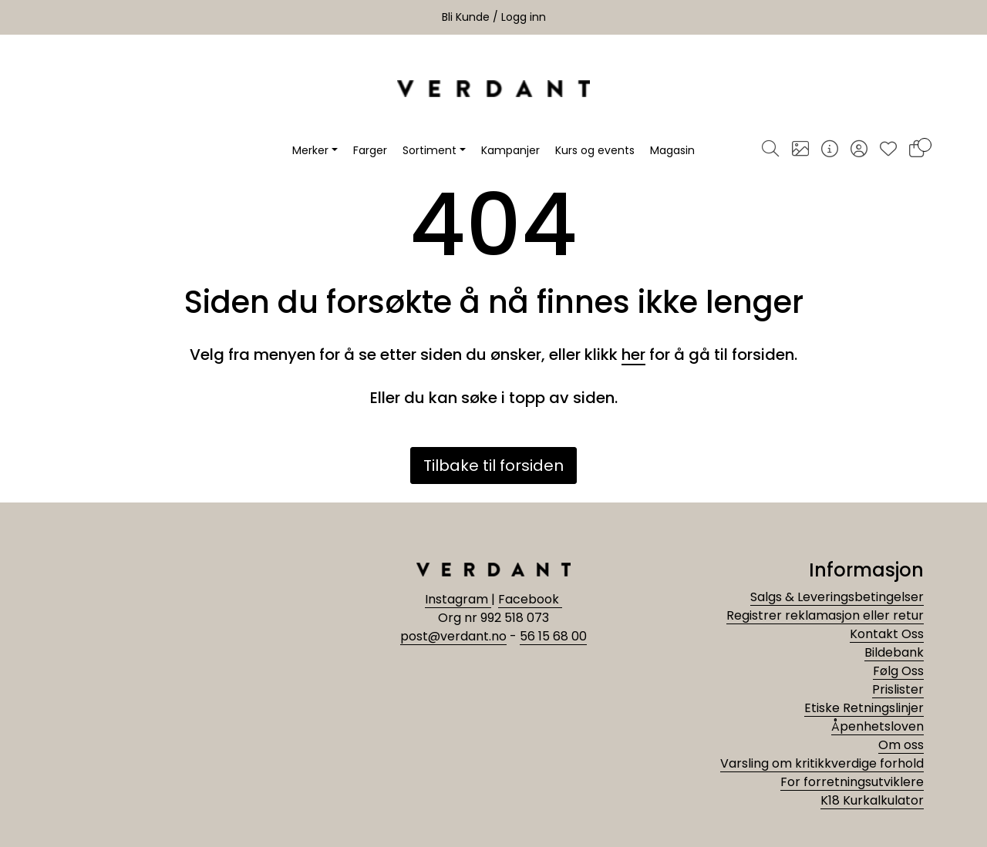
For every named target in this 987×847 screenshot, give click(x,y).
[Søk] (770, 150)
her (633, 354)
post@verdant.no (453, 636)
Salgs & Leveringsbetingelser (837, 597)
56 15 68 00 (553, 636)
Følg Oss (898, 671)
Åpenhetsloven (877, 726)
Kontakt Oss (887, 634)
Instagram (458, 599)
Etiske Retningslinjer (864, 708)
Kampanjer (510, 150)
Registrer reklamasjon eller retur (825, 615)
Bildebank (894, 652)
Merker (310, 150)
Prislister (898, 689)
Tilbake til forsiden (493, 465)
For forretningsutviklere (852, 782)
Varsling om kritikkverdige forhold (822, 763)
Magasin (672, 150)
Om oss (901, 745)
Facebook (530, 599)
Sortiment (429, 150)
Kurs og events (595, 150)
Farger (370, 150)
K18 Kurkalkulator (872, 800)
